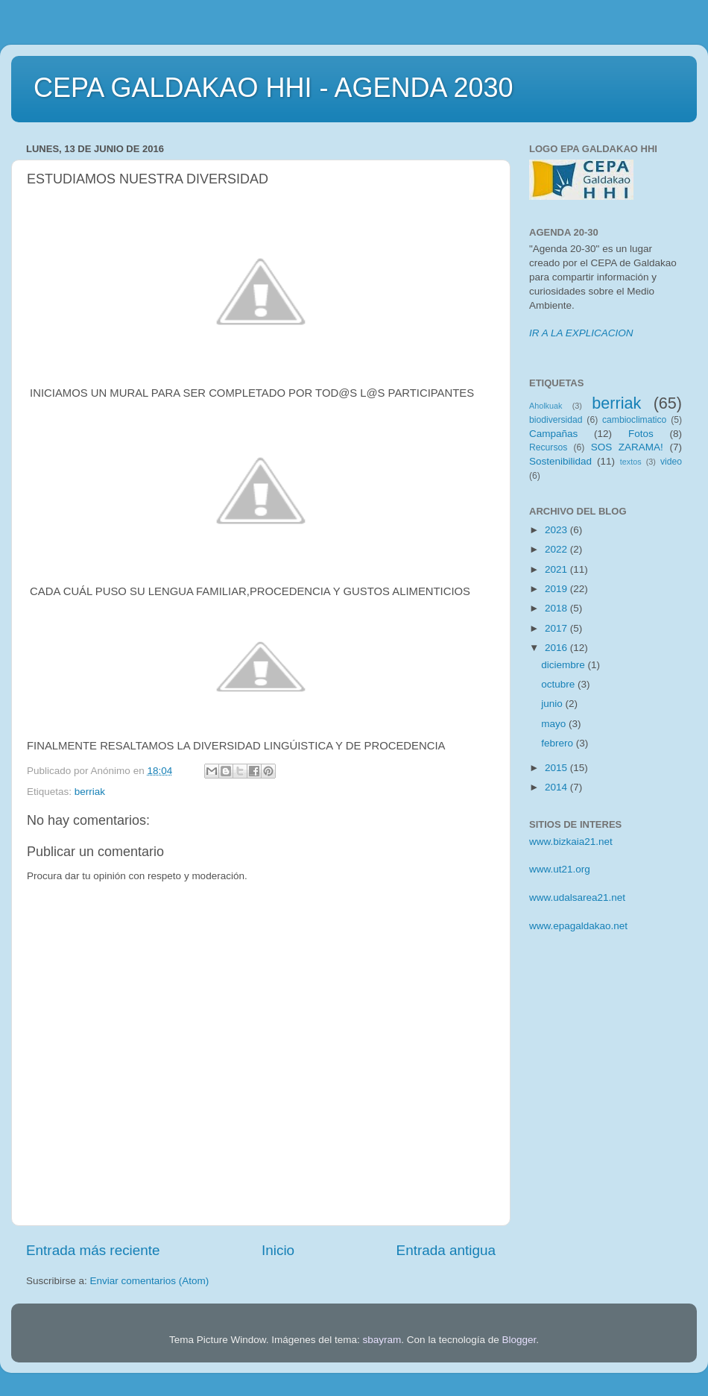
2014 (557, 787)
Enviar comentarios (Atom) (149, 1280)
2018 (557, 608)
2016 (557, 647)
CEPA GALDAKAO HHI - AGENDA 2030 (273, 87)
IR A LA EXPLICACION (581, 333)
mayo (555, 723)
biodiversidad (556, 420)
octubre (559, 684)
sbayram (382, 1339)
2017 (557, 628)
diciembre (564, 664)
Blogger (519, 1339)
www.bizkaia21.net (571, 841)
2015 (557, 767)
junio (553, 703)
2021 (557, 569)
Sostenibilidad (560, 461)
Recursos (548, 447)
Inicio (278, 1250)
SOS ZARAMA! (627, 447)
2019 (557, 588)
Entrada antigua (446, 1250)
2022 (557, 549)
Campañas (553, 433)
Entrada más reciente (93, 1250)
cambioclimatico (634, 420)
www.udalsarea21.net (577, 897)
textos (631, 461)
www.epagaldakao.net (578, 925)
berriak (90, 791)
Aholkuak (545, 405)
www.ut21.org (559, 869)
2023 (557, 529)
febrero (558, 743)
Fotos (641, 433)
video (671, 461)
